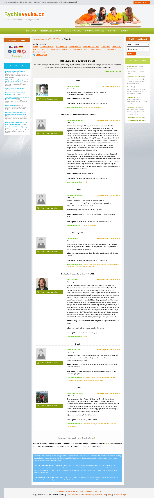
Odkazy (109, 495)
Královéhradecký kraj (91, 47)
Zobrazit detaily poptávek (136, 117)
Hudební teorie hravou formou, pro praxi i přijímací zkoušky (16, 123)
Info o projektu (73, 31)
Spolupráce (116, 495)
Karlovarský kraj (39, 52)
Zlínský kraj (105, 47)
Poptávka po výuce (94, 31)
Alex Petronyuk (88, 495)
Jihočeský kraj (110, 49)
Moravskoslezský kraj (59, 49)
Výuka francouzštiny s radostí (14, 88)
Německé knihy (78, 491)
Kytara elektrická (132, 107)
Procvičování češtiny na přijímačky (16, 127)
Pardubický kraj (75, 47)
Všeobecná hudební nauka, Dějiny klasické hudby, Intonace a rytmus (15, 113)
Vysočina (99, 49)
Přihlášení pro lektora (142, 2)
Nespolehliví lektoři (100, 495)
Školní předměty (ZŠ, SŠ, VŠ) (46, 39)
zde (94, 438)
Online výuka (17, 56)
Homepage (31, 31)
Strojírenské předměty (133, 76)
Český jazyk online (11, 105)
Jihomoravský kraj (47, 47)
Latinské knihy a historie (64, 491)
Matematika (130, 66)
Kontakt (112, 31)
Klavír (128, 87)
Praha (35, 47)
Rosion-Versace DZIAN (74, 495)
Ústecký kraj (89, 49)
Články (124, 31)
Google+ (124, 495)
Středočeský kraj (75, 49)
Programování (131, 97)
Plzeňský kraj (43, 49)
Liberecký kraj (61, 47)
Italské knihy (88, 491)
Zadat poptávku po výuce (136, 120)
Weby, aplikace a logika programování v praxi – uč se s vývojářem (17, 80)
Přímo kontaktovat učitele (49, 99)
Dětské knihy (98, 491)
